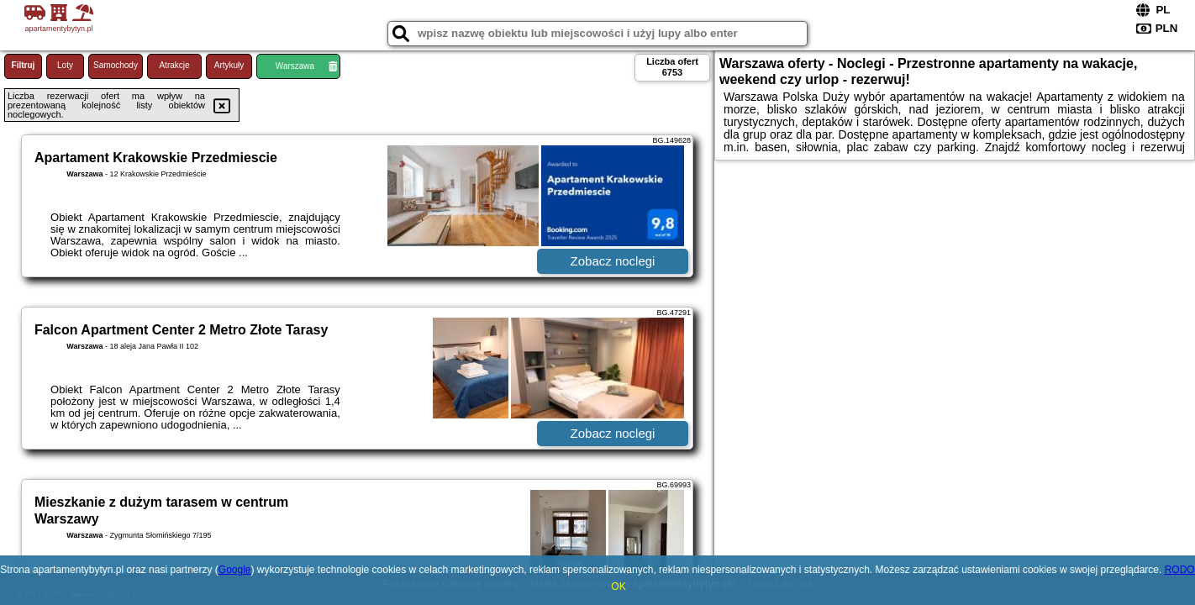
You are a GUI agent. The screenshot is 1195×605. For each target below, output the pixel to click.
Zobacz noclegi (613, 261)
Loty (65, 65)
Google (234, 570)
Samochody (115, 65)
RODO (1180, 570)
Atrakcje (174, 65)
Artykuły (229, 65)
